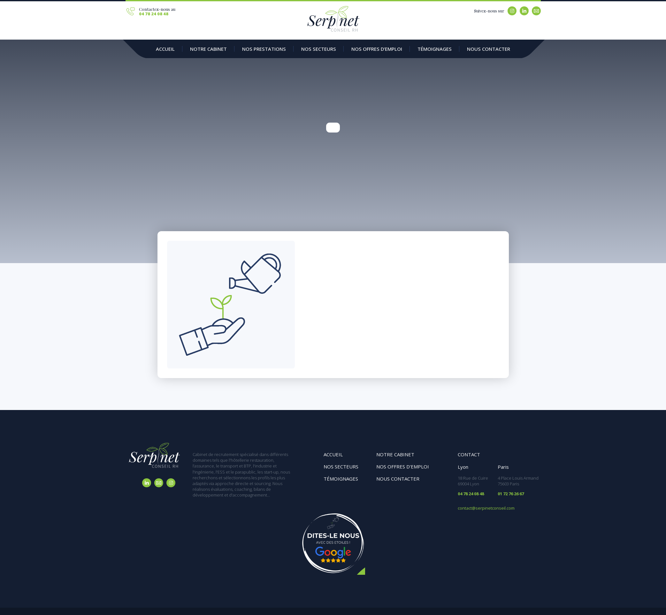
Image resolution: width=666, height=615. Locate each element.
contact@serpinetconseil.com (486, 508)
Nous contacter (488, 49)
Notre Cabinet (208, 49)
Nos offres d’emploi (376, 49)
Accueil (165, 49)
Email (536, 10)
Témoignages (434, 49)
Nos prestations (264, 49)
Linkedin (524, 10)
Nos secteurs (318, 49)
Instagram (512, 10)
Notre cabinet (395, 454)
